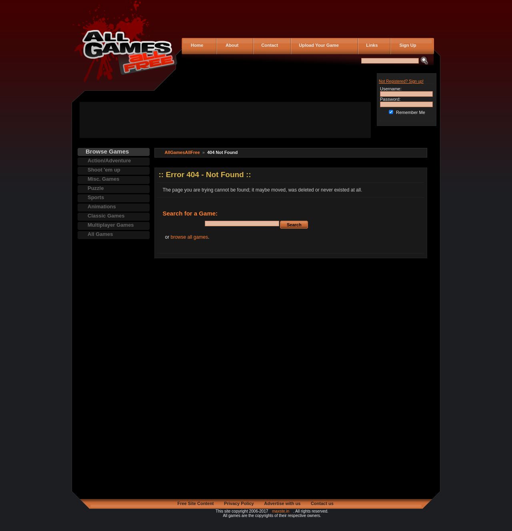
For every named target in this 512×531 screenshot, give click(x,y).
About (230, 45)
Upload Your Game (317, 45)
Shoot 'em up (104, 170)
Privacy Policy (239, 503)
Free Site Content (195, 503)
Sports (96, 197)
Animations (102, 207)
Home (196, 45)
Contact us (322, 503)
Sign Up (405, 45)
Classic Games (106, 216)
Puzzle (96, 188)
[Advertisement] (225, 120)
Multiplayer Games (111, 225)
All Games (100, 234)
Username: (391, 88)
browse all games (189, 237)
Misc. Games (104, 179)
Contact (268, 45)
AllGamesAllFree (182, 152)
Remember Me (410, 112)
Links (371, 45)
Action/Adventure (109, 161)
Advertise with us (282, 503)
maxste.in (280, 511)
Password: (390, 99)
